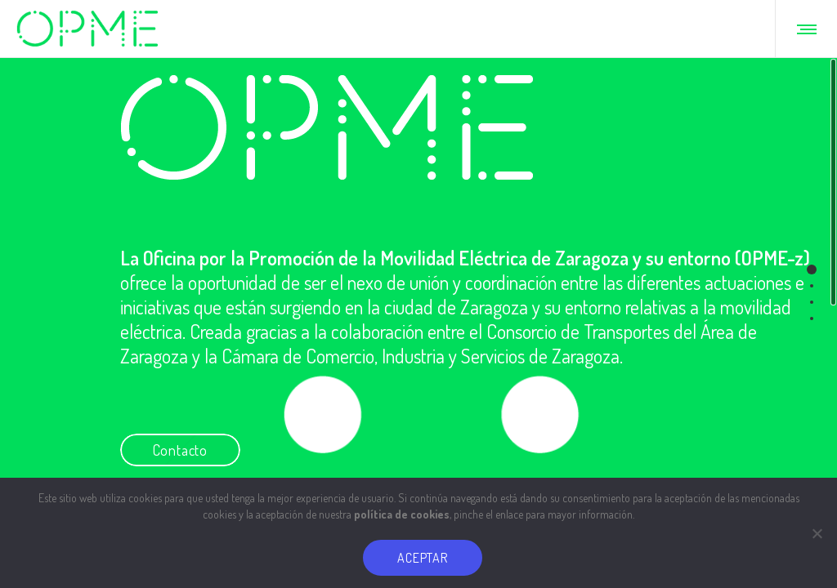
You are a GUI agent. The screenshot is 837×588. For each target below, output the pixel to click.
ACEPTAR (422, 558)
